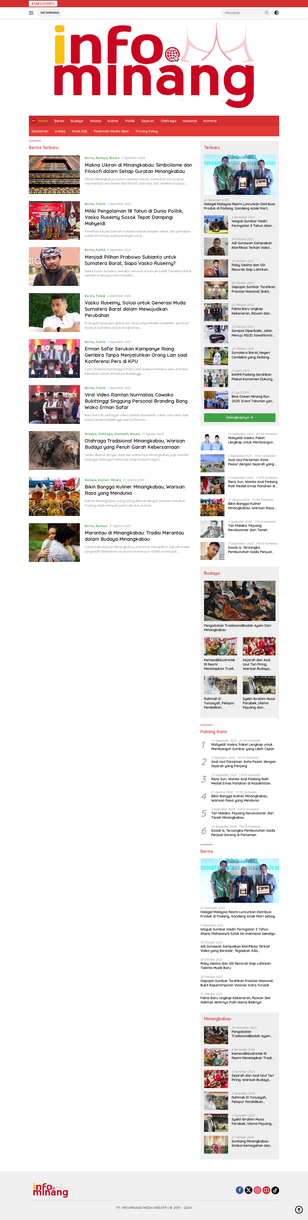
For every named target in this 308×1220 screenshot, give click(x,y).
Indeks (60, 131)
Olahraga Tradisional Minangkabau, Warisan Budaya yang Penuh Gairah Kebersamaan (135, 444)
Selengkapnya (239, 417)
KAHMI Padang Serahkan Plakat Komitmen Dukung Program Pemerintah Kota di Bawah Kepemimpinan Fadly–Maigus (253, 376)
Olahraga (168, 121)
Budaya (77, 121)
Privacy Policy (147, 131)
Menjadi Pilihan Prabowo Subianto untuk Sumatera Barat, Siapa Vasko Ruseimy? (130, 260)
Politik (130, 121)
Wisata (95, 121)
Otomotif (121, 434)
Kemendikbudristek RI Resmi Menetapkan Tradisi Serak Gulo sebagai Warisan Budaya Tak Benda (220, 664)
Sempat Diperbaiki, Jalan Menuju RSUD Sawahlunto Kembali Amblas (252, 333)
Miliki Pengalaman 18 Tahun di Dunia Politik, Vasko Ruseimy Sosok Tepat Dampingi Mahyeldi (134, 217)
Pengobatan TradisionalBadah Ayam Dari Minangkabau (237, 627)
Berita (59, 121)
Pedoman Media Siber (111, 131)
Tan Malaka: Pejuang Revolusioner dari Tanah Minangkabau (247, 527)
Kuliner (113, 121)
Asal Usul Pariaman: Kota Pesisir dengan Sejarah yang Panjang (251, 462)
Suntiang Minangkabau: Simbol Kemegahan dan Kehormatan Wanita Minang (251, 1143)
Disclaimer (40, 131)
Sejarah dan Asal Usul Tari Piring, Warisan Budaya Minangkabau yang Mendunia (258, 664)
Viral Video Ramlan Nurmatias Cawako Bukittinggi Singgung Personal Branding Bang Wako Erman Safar (136, 401)
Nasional (190, 121)
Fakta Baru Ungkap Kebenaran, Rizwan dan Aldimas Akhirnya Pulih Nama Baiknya (251, 311)
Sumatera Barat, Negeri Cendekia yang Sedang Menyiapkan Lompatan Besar (251, 354)
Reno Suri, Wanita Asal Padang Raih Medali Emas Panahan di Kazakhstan (252, 484)
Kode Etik (79, 131)
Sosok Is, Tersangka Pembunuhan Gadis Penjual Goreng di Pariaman (250, 549)
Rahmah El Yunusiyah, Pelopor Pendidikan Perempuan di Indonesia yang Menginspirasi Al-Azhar (219, 703)
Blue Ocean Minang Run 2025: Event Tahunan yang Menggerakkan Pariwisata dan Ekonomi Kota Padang (253, 398)
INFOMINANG (50, 12)
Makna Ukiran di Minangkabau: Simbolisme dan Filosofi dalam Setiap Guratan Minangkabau (138, 168)
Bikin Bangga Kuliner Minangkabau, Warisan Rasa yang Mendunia (251, 505)
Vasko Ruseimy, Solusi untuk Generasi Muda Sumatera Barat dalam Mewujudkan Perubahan (135, 309)
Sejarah (147, 121)
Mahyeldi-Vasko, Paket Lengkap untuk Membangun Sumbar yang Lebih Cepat (250, 440)
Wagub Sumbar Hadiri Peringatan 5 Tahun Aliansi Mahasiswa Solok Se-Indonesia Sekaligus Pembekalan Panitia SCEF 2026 (253, 223)
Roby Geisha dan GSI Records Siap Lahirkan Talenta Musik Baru (250, 267)
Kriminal (210, 121)
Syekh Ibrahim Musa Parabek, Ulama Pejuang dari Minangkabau (259, 703)
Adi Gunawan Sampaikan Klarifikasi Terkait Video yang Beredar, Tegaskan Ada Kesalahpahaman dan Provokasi (253, 245)
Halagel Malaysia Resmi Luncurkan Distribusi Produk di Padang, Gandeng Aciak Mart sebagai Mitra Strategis (239, 206)
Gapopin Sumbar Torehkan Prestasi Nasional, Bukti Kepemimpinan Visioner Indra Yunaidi (253, 289)
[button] (267, 12)
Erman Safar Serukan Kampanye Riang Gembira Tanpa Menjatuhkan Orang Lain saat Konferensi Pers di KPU (136, 355)
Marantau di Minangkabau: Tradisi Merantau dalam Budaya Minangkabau (134, 536)
